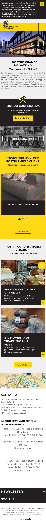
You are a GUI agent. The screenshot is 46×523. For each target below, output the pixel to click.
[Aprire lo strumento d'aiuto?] (42, 266)
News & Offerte (23, 365)
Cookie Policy (7, 14)
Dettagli (43, 302)
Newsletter (12, 491)
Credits (20, 511)
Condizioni (20, 513)
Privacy (27, 511)
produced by (23, 519)
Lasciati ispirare (23, 118)
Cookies (36, 513)
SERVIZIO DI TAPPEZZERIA (23, 204)
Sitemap (29, 513)
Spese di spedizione (36, 515)
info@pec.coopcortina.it (16, 413)
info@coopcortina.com (17, 410)
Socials (7, 499)
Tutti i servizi (23, 231)
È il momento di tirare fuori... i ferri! (16, 341)
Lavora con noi (21, 515)
